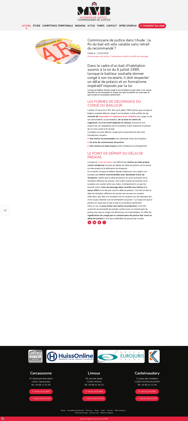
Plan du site (94, 413)
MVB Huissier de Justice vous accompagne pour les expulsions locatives (143, 276)
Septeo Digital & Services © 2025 (94, 419)
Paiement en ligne (154, 25)
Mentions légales (106, 413)
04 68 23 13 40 (149, 384)
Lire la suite (51, 250)
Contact (111, 25)
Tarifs (100, 25)
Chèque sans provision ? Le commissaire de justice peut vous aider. (150, 313)
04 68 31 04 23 (96, 384)
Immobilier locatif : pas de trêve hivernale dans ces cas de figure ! (67, 313)
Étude (36, 25)
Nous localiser (42, 391)
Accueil (26, 25)
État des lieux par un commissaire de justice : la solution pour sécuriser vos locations (63, 242)
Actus (91, 25)
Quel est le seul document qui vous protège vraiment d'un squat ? (66, 277)
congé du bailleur (105, 162)
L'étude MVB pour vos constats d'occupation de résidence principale (152, 242)
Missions (80, 25)
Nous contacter (42, 398)
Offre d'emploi (127, 25)
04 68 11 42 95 (43, 384)
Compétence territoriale (57, 25)
